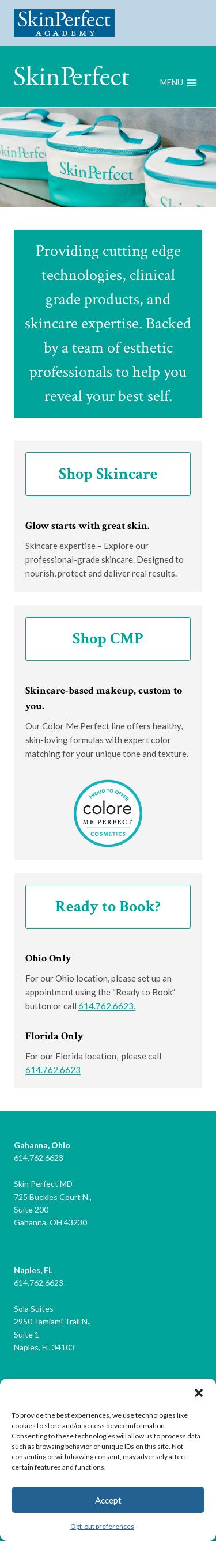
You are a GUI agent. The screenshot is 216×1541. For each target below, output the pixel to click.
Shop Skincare (108, 473)
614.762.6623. (106, 1006)
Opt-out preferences (102, 1526)
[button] (198, 1393)
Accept (108, 1500)
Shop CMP (108, 638)
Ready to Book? (108, 906)
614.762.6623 (53, 1070)
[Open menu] (178, 83)
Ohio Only (48, 958)
